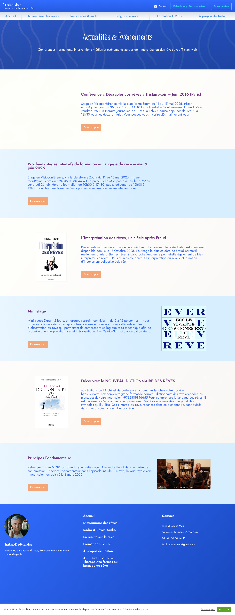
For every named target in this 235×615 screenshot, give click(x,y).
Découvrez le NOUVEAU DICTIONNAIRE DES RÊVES (128, 381)
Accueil (10, 16)
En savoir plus (208, 609)
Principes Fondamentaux (49, 458)
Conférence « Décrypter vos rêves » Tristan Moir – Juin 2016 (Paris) (141, 94)
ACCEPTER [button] (224, 609)
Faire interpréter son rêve (189, 6)
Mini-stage (37, 311)
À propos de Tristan (213, 16)
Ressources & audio (84, 16)
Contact (163, 6)
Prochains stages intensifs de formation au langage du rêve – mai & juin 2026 (87, 166)
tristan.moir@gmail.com (182, 544)
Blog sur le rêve (127, 16)
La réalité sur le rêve (98, 537)
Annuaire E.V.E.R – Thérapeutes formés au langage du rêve (100, 562)
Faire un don (221, 6)
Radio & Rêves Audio (99, 530)
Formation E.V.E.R (169, 16)
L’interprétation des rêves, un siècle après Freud (123, 238)
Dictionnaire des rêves (43, 16)
